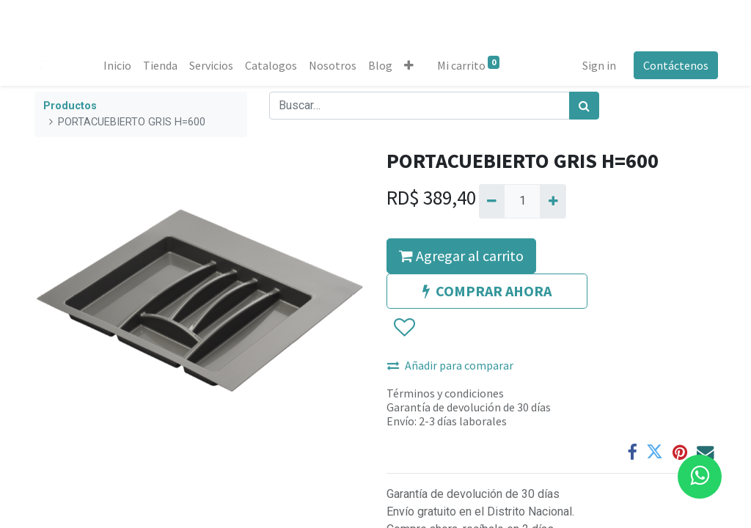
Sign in (598, 65)
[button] (410, 65)
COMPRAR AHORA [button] (487, 291)
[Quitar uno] (492, 201)
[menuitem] (119, 65)
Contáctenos (674, 65)
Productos (70, 106)
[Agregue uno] (552, 201)
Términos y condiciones (445, 393)
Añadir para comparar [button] (450, 365)
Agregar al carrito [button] (461, 255)
